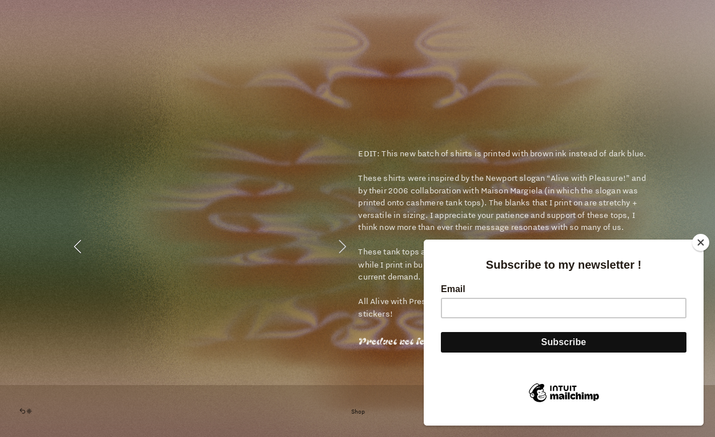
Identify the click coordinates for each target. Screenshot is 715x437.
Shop (358, 411)
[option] (209, 246)
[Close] (700, 242)
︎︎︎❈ (25, 411)
